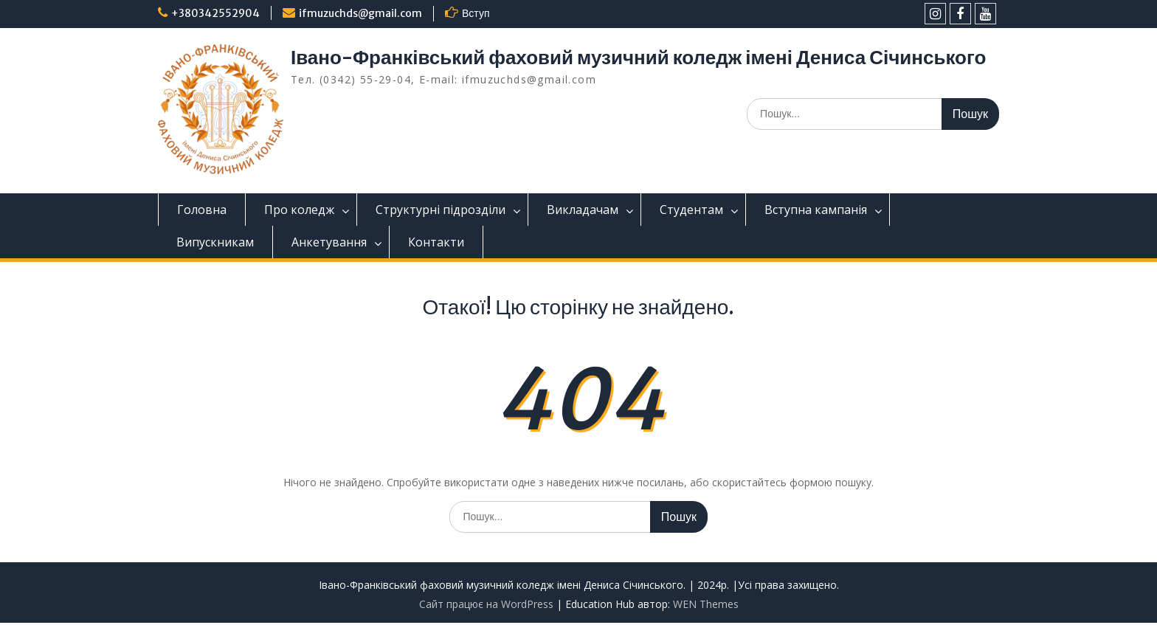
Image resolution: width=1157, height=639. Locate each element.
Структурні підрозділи (440, 209)
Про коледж (299, 209)
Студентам (691, 209)
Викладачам (582, 209)
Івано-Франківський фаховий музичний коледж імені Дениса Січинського (638, 57)
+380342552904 (215, 13)
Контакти (436, 242)
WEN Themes (706, 604)
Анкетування (329, 242)
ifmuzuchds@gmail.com (360, 13)
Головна (202, 209)
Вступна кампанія (815, 209)
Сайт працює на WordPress (486, 604)
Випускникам (215, 242)
